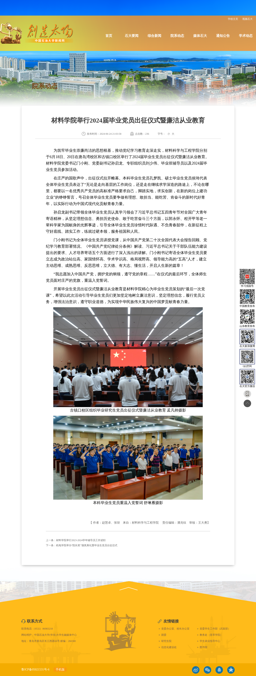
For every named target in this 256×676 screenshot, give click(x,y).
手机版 (60, 669)
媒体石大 (200, 36)
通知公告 (223, 36)
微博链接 (195, 670)
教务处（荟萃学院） (211, 634)
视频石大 (247, 18)
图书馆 (203, 647)
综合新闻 (154, 36)
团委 (163, 634)
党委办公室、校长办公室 (175, 628)
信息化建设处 (169, 647)
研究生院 (166, 641)
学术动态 (246, 36)
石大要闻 (131, 36)
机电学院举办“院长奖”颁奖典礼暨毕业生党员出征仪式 (86, 545)
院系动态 (177, 36)
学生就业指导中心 (210, 641)
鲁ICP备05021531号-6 (35, 669)
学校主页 (233, 18)
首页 (108, 36)
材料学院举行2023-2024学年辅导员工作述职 (81, 540)
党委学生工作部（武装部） (215, 628)
